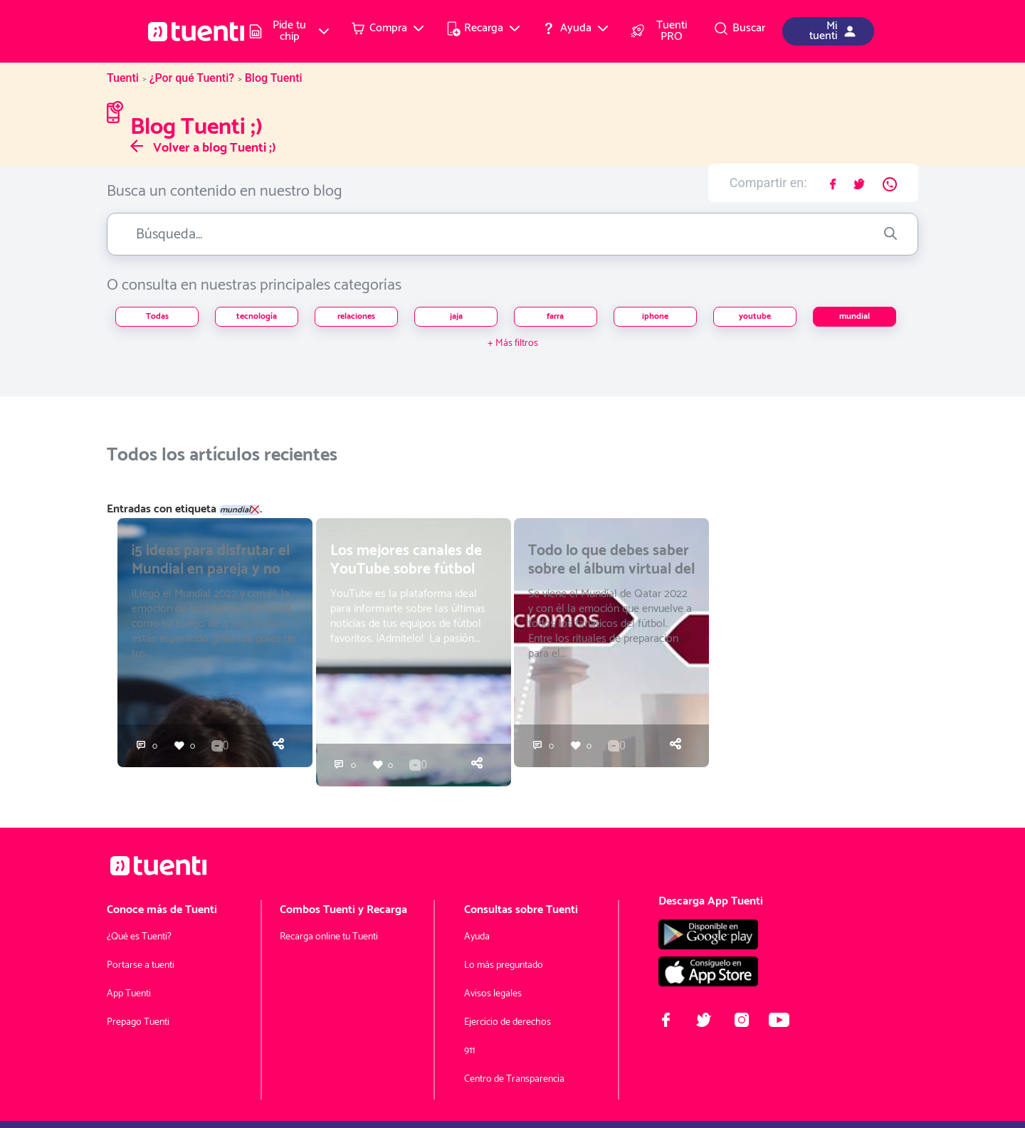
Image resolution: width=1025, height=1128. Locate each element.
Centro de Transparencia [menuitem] (514, 1079)
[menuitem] (289, 31)
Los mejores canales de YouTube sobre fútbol (406, 560)
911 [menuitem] (469, 1051)
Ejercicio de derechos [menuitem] (507, 1022)
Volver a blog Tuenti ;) (203, 148)
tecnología (256, 316)
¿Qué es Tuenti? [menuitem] (139, 937)
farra (555, 316)
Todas (157, 316)
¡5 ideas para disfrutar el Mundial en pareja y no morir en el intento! (211, 569)
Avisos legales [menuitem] (493, 994)
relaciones (356, 316)
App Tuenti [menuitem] (129, 994)
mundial (854, 316)
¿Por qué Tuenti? (191, 78)
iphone (655, 316)
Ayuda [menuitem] (477, 937)
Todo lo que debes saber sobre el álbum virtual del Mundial (611, 569)
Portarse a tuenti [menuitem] (140, 965)
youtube (755, 316)
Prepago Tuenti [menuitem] (138, 1022)
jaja (456, 316)
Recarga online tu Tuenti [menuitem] (329, 937)
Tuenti (123, 78)
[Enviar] (890, 234)
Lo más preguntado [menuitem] (503, 965)
